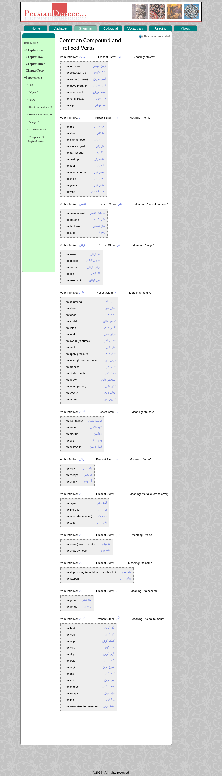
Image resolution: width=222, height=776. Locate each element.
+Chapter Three (34, 64)
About (185, 28)
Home (35, 28)
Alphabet (60, 28)
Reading (160, 28)
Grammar (85, 28)
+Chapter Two (33, 57)
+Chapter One (33, 50)
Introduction (31, 42)
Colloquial (110, 28)
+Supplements (33, 77)
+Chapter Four (34, 70)
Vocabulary (135, 28)
